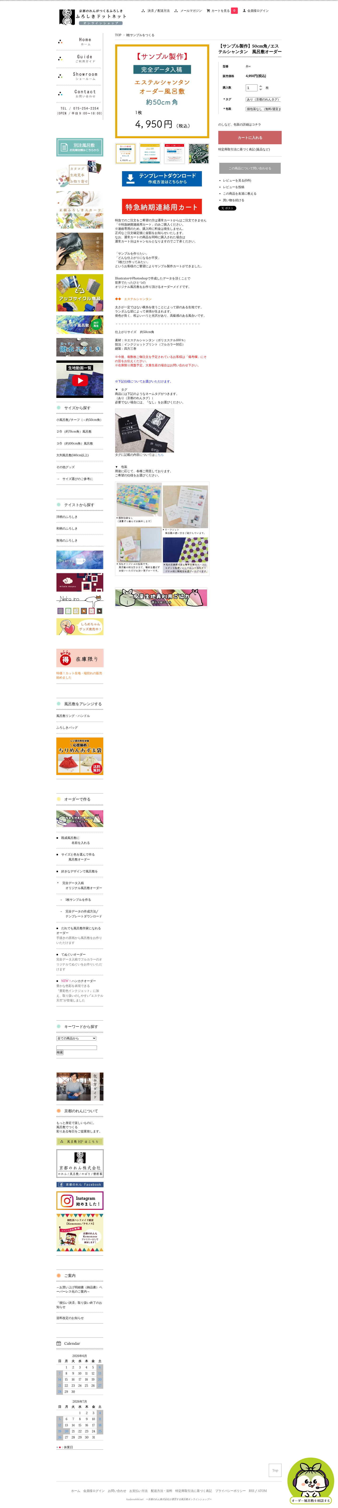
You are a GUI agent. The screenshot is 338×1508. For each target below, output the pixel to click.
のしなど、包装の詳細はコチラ (239, 124)
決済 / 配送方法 (157, 11)
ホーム (75, 1491)
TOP (118, 35)
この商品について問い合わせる (250, 168)
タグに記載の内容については (139, 455)
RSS (251, 1491)
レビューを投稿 (233, 187)
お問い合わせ (117, 1491)
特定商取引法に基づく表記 (193, 1491)
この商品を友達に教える (240, 194)
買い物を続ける (233, 200)
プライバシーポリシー (230, 1491)
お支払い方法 (138, 1491)
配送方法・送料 (161, 1491)
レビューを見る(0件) (237, 180)
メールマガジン (189, 11)
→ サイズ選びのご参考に (74, 479)
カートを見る (224, 11)
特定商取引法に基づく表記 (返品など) (244, 149)
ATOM (262, 1491)
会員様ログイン (258, 11)
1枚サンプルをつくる (140, 35)
